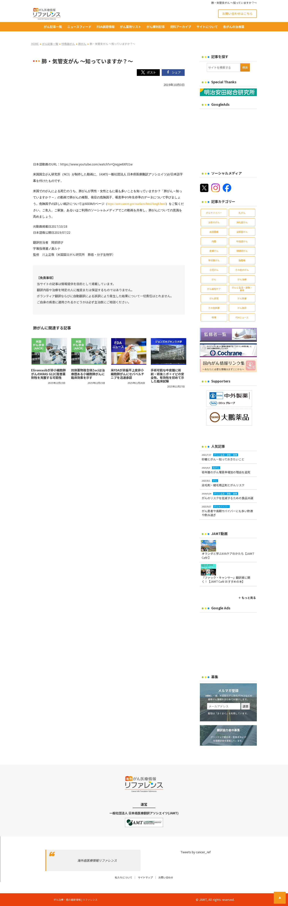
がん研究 (213, 298)
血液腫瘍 (213, 231)
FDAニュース (242, 317)
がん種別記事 (155, 26)
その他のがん (242, 269)
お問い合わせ (165, 877)
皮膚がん (213, 250)
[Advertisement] (232, 137)
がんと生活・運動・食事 (242, 289)
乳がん (242, 212)
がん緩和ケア (214, 288)
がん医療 (242, 298)
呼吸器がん (242, 241)
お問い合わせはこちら (237, 13)
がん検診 (242, 307)
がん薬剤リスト (130, 26)
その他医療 (214, 307)
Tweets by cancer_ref (195, 852)
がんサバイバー (214, 212)
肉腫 (214, 241)
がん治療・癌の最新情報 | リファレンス (75, 899)
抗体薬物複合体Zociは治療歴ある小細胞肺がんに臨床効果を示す (88, 374)
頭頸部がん (242, 250)
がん (214, 279)
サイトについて (207, 26)
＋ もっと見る (247, 598)
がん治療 (242, 279)
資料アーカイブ (180, 26)
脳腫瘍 (242, 260)
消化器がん (242, 222)
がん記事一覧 (53, 26)
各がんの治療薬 (233, 26)
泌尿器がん (242, 231)
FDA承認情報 (106, 26)
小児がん (213, 269)
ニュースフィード (79, 26)
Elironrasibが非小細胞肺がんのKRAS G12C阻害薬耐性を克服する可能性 (48, 374)
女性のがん (214, 222)
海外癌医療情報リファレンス (97, 860)
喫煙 (214, 317)
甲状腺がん (214, 260)
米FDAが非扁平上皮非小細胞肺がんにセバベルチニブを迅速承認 (127, 374)
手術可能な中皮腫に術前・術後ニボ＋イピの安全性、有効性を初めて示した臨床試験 (167, 375)
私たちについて (123, 877)
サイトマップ (145, 877)
